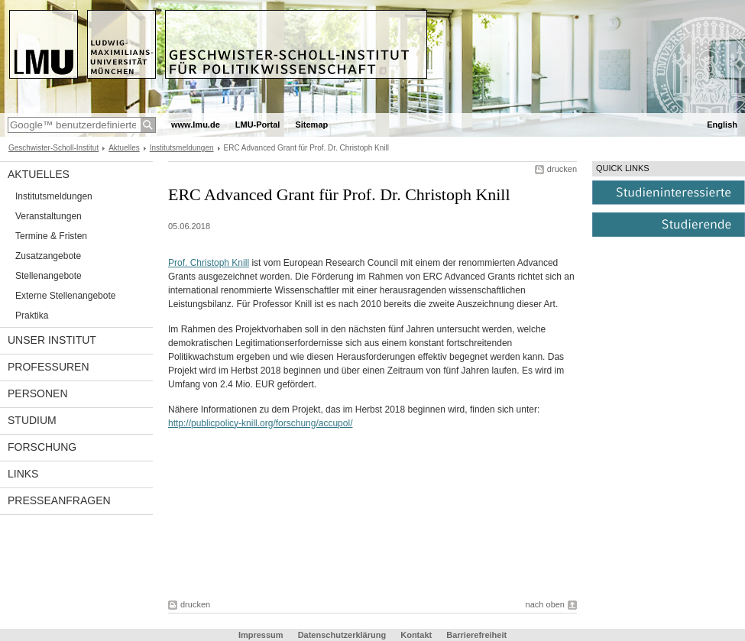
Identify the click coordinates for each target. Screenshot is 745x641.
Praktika (31, 315)
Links (23, 474)
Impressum (260, 634)
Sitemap (311, 124)
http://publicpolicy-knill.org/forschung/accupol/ (260, 423)
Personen (38, 393)
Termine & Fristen (51, 236)
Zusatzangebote (48, 256)
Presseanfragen (59, 500)
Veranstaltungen (48, 216)
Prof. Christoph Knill (208, 262)
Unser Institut (52, 340)
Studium (32, 420)
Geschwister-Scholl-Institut (53, 148)
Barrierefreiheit (476, 634)
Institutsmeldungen (182, 148)
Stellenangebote (48, 275)
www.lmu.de (195, 124)
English (722, 124)
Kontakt (416, 634)
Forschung (42, 447)
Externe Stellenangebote (65, 295)
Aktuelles (124, 148)
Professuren (48, 367)
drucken (562, 168)
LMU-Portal (257, 124)
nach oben (545, 604)
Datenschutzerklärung (342, 634)
